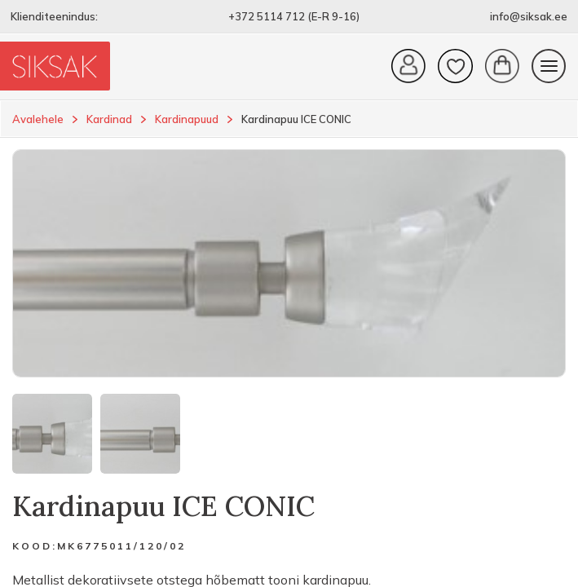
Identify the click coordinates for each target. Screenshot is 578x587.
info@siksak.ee (528, 16)
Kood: (34, 546)
